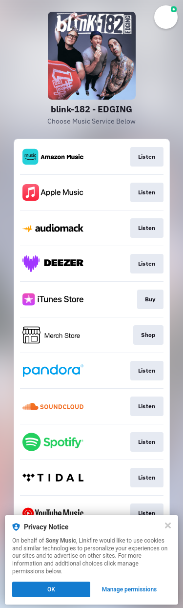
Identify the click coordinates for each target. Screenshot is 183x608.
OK (51, 589)
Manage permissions (129, 589)
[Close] (168, 525)
